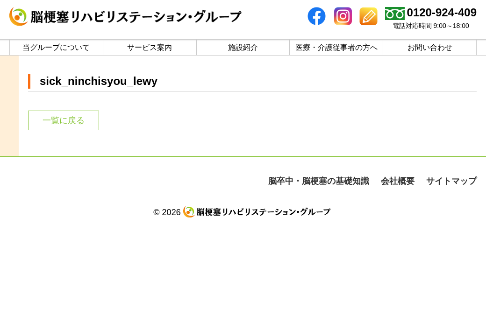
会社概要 (398, 181)
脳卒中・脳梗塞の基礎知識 (318, 181)
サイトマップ (451, 181)
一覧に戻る (64, 120)
